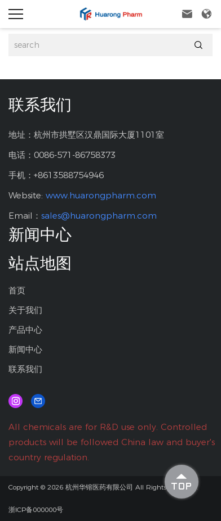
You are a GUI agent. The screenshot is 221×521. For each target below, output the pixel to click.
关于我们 (25, 310)
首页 (16, 290)
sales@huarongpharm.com (99, 215)
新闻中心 (25, 349)
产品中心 (25, 329)
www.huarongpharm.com (101, 195)
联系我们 (25, 369)
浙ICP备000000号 (35, 509)
